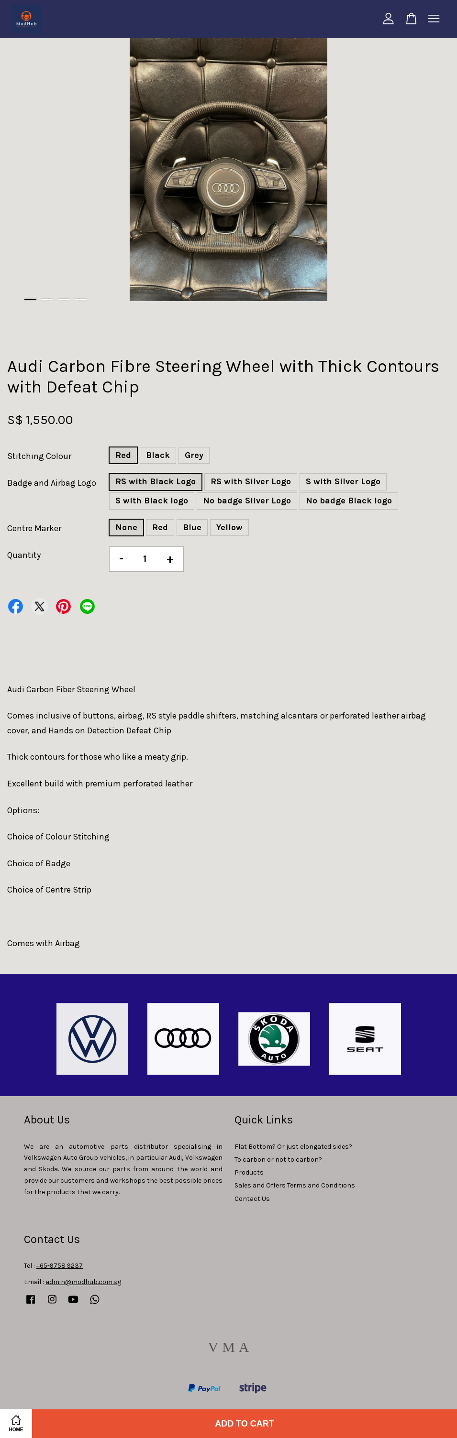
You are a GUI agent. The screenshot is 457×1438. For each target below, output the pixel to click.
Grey (194, 455)
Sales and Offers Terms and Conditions (294, 1185)
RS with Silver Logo (251, 481)
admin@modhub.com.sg (83, 1282)
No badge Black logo (349, 500)
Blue (192, 527)
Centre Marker (34, 528)
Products (249, 1172)
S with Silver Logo (343, 481)
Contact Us (252, 1199)
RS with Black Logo (155, 481)
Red (123, 455)
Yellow (229, 527)
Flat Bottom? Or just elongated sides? (293, 1147)
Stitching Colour (39, 456)
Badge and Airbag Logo (51, 483)
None (126, 527)
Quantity (24, 555)
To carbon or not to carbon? (278, 1159)
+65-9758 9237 (59, 1266)
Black (158, 455)
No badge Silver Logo (247, 500)
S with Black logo (151, 500)
